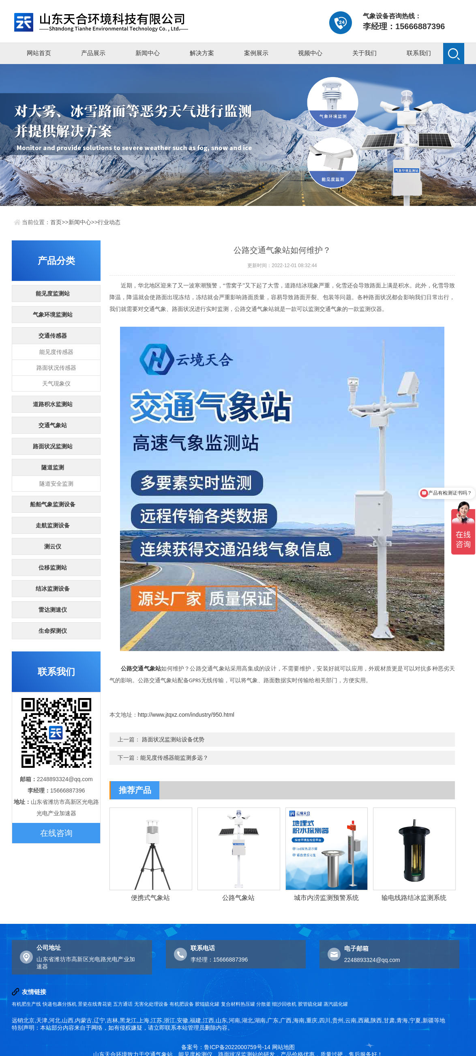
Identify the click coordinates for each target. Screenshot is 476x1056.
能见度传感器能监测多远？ (174, 757)
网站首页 (39, 52)
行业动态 (109, 222)
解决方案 (202, 52)
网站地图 (283, 1047)
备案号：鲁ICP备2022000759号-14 (225, 1047)
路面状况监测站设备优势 (173, 739)
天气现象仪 (56, 383)
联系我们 (419, 52)
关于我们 (364, 52)
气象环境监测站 (53, 314)
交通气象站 (53, 425)
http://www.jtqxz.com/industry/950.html (186, 714)
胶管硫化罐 (310, 1004)
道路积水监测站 (53, 404)
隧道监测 (52, 467)
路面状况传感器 (56, 367)
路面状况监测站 (53, 446)
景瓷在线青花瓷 (95, 1004)
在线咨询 (56, 833)
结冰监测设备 (53, 588)
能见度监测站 (53, 293)
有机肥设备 (181, 1004)
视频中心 (310, 52)
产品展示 (93, 52)
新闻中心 (147, 52)
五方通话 (123, 1004)
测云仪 (52, 546)
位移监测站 (53, 567)
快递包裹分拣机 (60, 1004)
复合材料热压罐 (238, 1004)
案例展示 (256, 52)
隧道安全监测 (56, 483)
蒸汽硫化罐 (336, 1004)
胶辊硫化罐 (207, 1004)
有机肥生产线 (26, 1004)
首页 (56, 222)
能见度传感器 (56, 352)
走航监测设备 (53, 525)
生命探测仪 (53, 631)
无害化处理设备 (151, 1004)
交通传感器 (53, 335)
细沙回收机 (284, 1004)
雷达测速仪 (53, 609)
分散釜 (263, 1004)
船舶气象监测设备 (52, 504)
